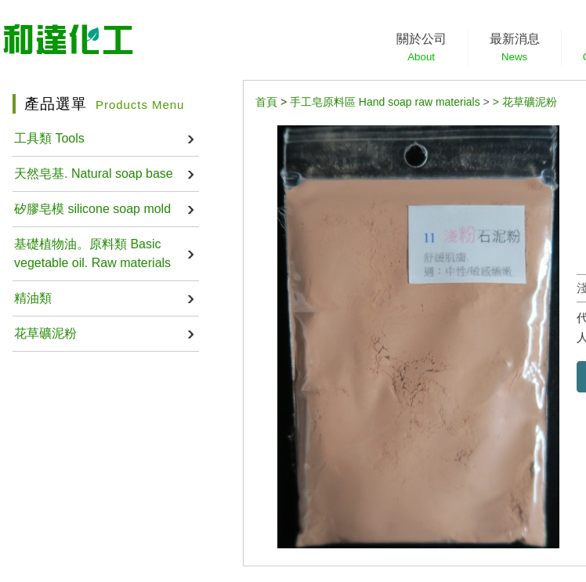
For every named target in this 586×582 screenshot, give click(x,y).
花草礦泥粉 (45, 333)
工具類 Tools (49, 138)
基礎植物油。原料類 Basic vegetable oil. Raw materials (92, 253)
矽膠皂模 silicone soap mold (92, 208)
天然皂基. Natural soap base (93, 173)
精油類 (33, 298)
